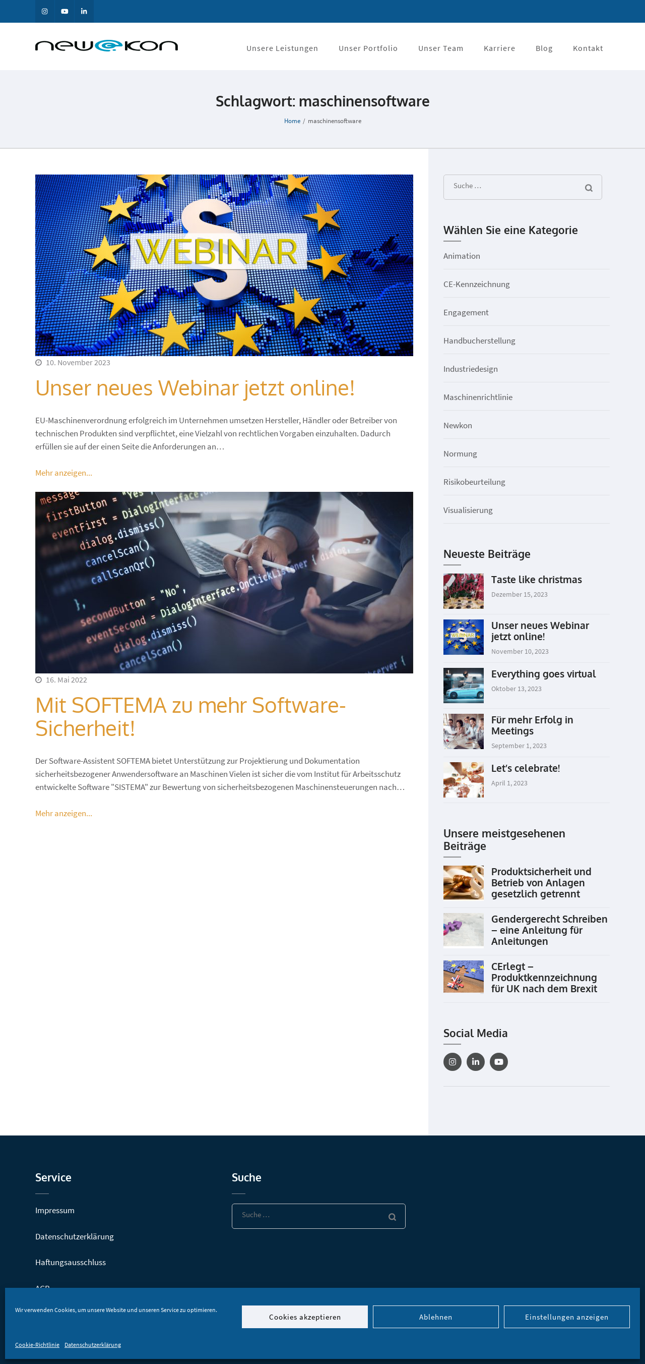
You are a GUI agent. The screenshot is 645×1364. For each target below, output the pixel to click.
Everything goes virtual (543, 673)
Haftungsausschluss (70, 1262)
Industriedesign (470, 368)
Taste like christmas (536, 579)
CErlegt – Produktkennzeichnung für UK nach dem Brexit (544, 977)
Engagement (466, 312)
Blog (544, 48)
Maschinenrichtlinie (477, 397)
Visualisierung (468, 510)
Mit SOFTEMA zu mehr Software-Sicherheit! (190, 716)
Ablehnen (436, 1317)
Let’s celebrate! (525, 768)
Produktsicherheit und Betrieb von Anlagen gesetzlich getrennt (541, 882)
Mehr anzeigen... (63, 472)
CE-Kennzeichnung (476, 284)
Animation (461, 255)
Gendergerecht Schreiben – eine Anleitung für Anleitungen (549, 930)
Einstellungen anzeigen (567, 1317)
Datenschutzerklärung (92, 1344)
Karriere (499, 48)
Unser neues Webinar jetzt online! (195, 387)
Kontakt (588, 48)
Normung (460, 453)
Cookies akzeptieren (305, 1317)
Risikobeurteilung (474, 481)
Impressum (55, 1210)
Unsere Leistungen (282, 48)
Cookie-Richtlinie (37, 1344)
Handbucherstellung (479, 340)
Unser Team (441, 48)
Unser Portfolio (368, 48)
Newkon (457, 425)
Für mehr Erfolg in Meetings (532, 724)
